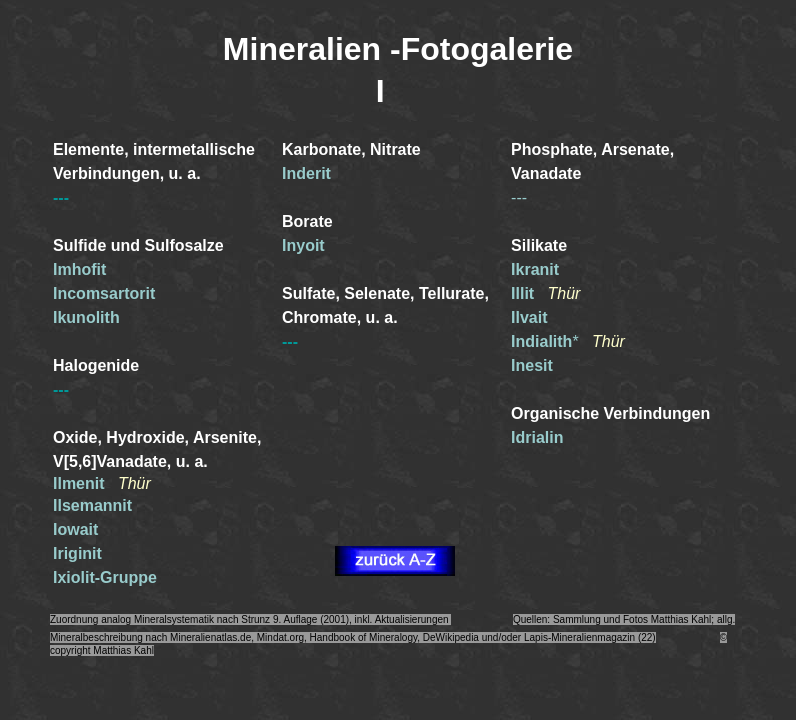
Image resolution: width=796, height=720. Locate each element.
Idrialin (537, 437)
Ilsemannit (92, 505)
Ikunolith (86, 317)
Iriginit (77, 553)
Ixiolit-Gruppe (105, 577)
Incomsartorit (104, 293)
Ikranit (535, 269)
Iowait (75, 529)
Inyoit (303, 245)
